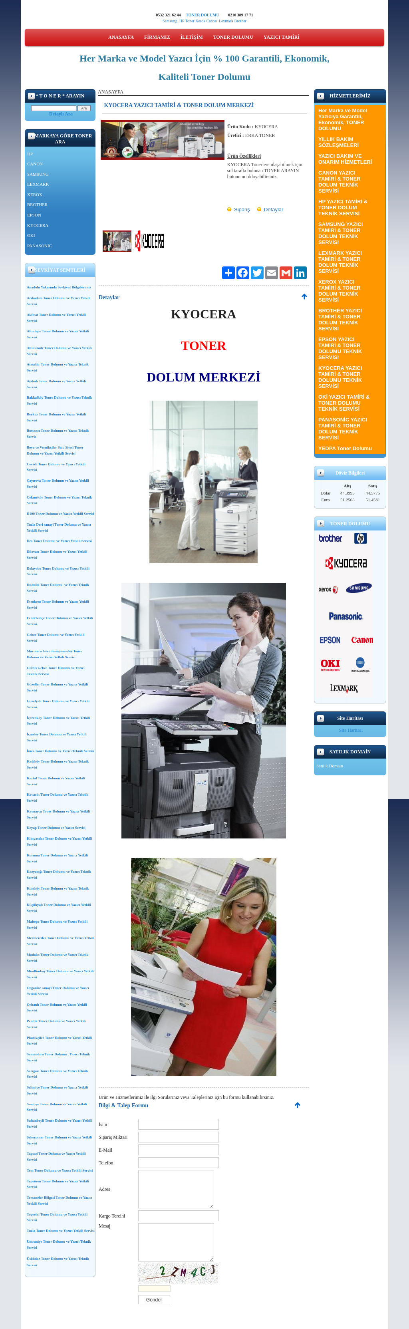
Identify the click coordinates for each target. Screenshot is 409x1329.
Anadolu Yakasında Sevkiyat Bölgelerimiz (59, 287)
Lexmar (225, 21)
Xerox (200, 21)
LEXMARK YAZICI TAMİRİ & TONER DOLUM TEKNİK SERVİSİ (340, 262)
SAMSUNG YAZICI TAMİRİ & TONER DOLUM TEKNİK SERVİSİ (340, 233)
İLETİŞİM (192, 37)
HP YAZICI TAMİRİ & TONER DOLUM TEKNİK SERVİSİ (342, 208)
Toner (189, 21)
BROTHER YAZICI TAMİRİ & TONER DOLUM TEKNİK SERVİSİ (340, 320)
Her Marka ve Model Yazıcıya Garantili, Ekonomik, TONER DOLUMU (342, 119)
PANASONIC (39, 245)
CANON (35, 163)
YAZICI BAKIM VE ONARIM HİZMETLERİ (345, 159)
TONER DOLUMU (202, 15)
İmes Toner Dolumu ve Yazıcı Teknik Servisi (60, 751)
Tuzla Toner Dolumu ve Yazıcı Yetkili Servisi (61, 1231)
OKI (31, 235)
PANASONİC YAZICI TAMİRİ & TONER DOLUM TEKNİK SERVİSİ (342, 429)
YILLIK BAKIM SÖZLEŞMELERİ (338, 142)
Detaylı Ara (61, 114)
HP (181, 21)
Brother (240, 21)
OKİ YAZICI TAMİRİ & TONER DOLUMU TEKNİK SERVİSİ (343, 403)
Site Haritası (351, 730)
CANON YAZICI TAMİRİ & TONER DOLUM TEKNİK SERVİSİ (339, 182)
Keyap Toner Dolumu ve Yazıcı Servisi (56, 828)
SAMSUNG (38, 174)
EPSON (34, 215)
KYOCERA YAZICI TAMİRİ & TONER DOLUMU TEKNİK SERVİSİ (340, 377)
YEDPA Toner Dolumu (345, 448)
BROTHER (37, 204)
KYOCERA (37, 225)
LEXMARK (38, 184)
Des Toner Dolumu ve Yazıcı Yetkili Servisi (59, 541)
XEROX (34, 194)
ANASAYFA (121, 37)
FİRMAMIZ (157, 37)
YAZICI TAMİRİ (282, 37)
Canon (212, 21)
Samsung (170, 21)
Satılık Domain (329, 765)
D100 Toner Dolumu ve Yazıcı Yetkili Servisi (60, 514)
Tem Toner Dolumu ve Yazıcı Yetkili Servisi (60, 1170)
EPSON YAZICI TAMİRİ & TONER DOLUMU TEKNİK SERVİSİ (340, 348)
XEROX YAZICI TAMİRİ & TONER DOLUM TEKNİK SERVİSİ (339, 291)
